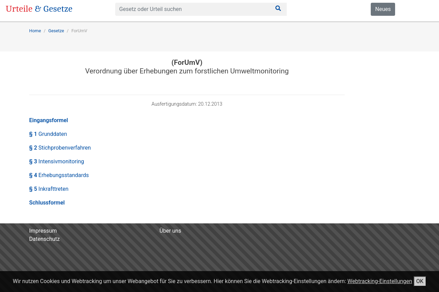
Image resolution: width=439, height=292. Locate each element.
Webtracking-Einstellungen (379, 281)
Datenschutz (44, 239)
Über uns (170, 230)
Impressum (43, 230)
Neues (383, 9)
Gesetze (56, 30)
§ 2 (60, 147)
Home (35, 30)
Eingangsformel (48, 120)
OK (420, 281)
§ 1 (48, 134)
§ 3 (56, 161)
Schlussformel (47, 202)
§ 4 (59, 175)
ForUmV (79, 30)
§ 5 (49, 189)
